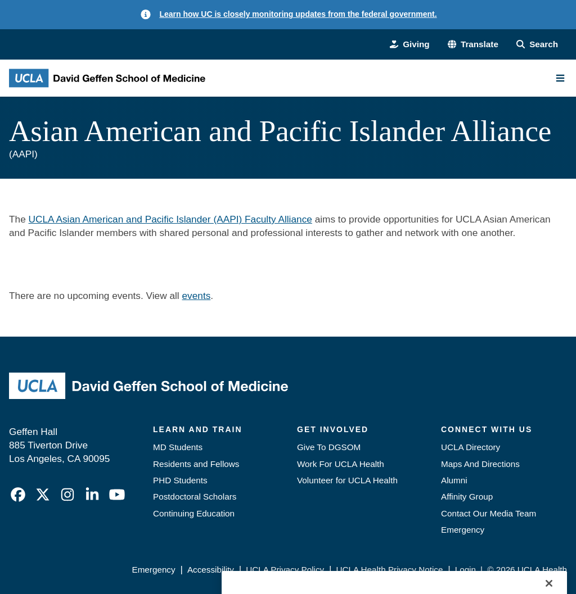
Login (465, 569)
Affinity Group (467, 496)
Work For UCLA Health (340, 464)
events (196, 295)
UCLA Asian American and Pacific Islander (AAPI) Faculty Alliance (170, 219)
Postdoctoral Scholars (194, 496)
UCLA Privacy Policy (285, 569)
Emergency (462, 529)
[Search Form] (537, 44)
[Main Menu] (560, 78)
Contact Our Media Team (488, 513)
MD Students (177, 447)
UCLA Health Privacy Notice (389, 569)
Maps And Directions (480, 464)
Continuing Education (194, 513)
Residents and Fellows (196, 464)
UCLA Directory (470, 447)
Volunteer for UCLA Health (347, 480)
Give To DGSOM (329, 447)
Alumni (454, 480)
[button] (473, 44)
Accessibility (210, 569)
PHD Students (180, 480)
